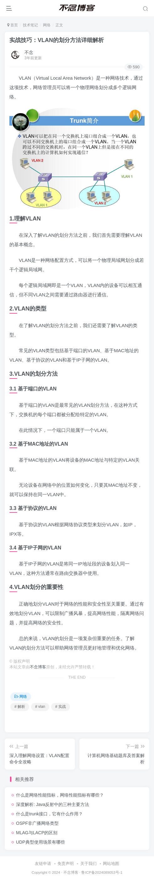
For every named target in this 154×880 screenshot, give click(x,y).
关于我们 (88, 863)
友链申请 (43, 863)
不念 (28, 52)
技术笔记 (30, 25)
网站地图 (111, 863)
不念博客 (38, 667)
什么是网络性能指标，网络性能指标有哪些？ (60, 795)
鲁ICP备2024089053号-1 (101, 872)
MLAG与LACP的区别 (36, 832)
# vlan (40, 706)
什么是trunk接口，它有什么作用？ (49, 813)
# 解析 (19, 706)
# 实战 (60, 706)
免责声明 (65, 863)
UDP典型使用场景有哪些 (40, 842)
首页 (12, 25)
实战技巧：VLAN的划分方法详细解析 (56, 40)
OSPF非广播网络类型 (37, 823)
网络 (46, 25)
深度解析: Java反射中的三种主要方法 (52, 804)
